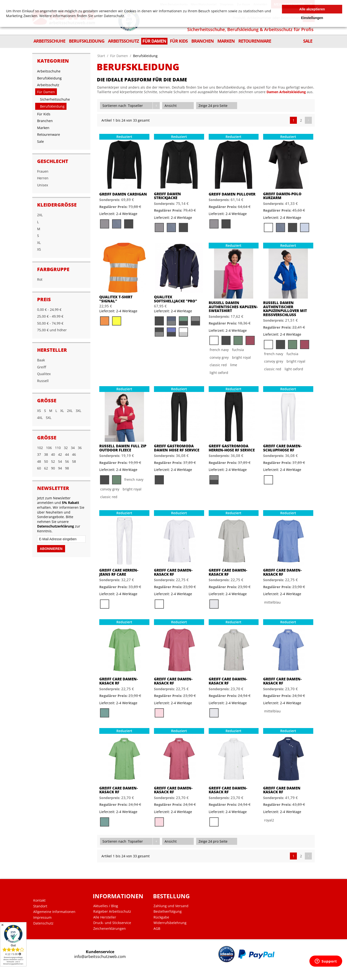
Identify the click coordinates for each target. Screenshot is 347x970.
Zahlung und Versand (170, 906)
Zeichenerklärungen (109, 928)
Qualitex (44, 373)
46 (74, 454)
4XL (40, 417)
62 (46, 468)
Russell (43, 380)
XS (39, 249)
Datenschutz (43, 923)
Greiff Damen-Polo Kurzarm (282, 196)
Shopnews (227, 4)
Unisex (42, 185)
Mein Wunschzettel (203, 4)
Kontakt (39, 900)
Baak (41, 360)
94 (60, 468)
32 (66, 447)
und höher (52, 330)
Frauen (42, 171)
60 (39, 468)
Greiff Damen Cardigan (123, 194)
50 (46, 461)
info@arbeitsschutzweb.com (100, 956)
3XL (78, 410)
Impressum (42, 917)
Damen (272, 92)
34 (73, 447)
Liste (190, 105)
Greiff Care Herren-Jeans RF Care (118, 572)
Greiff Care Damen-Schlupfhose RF (282, 448)
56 (67, 461)
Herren (42, 178)
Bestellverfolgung (167, 911)
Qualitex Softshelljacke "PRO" (175, 299)
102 (40, 447)
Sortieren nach (114, 105)
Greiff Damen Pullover (232, 194)
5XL (48, 417)
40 (53, 454)
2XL (40, 215)
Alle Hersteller (104, 917)
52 (53, 461)
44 (67, 454)
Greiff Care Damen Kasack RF (281, 790)
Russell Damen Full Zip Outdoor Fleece (122, 448)
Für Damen (119, 55)
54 (60, 461)
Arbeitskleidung (292, 92)
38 (46, 454)
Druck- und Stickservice (112, 923)
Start (101, 55)
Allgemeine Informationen (54, 912)
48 (39, 461)
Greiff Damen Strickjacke (167, 196)
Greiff (41, 367)
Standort (40, 906)
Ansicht (171, 105)
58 (74, 461)
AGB (156, 928)
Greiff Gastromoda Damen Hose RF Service (176, 448)
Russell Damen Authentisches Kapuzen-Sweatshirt (233, 307)
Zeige (203, 105)
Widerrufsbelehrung (170, 923)
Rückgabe (161, 917)
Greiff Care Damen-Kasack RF (173, 572)
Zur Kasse (243, 4)
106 (49, 447)
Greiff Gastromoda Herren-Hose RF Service (232, 448)
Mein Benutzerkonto (173, 4)
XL (39, 242)
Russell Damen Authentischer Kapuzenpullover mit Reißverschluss (285, 309)
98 (67, 468)
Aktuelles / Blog (105, 906)
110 (58, 447)
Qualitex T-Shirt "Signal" (116, 299)
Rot (39, 279)
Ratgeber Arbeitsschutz (112, 911)
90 (53, 468)
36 (80, 447)
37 (39, 454)
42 (60, 454)
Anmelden (260, 4)
